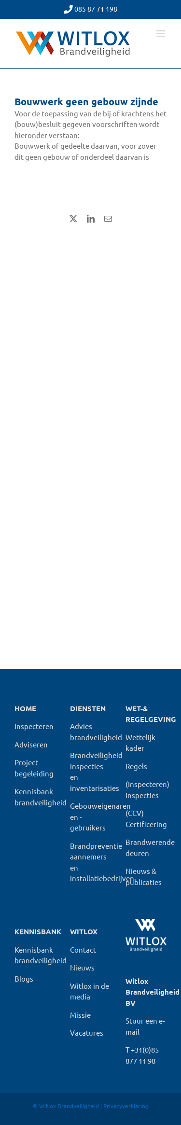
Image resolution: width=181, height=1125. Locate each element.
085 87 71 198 (95, 8)
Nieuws (82, 967)
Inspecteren (34, 726)
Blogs (23, 978)
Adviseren (31, 744)
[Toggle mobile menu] (161, 33)
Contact (83, 949)
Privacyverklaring (126, 1106)
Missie (80, 1014)
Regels (136, 766)
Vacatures (86, 1032)
